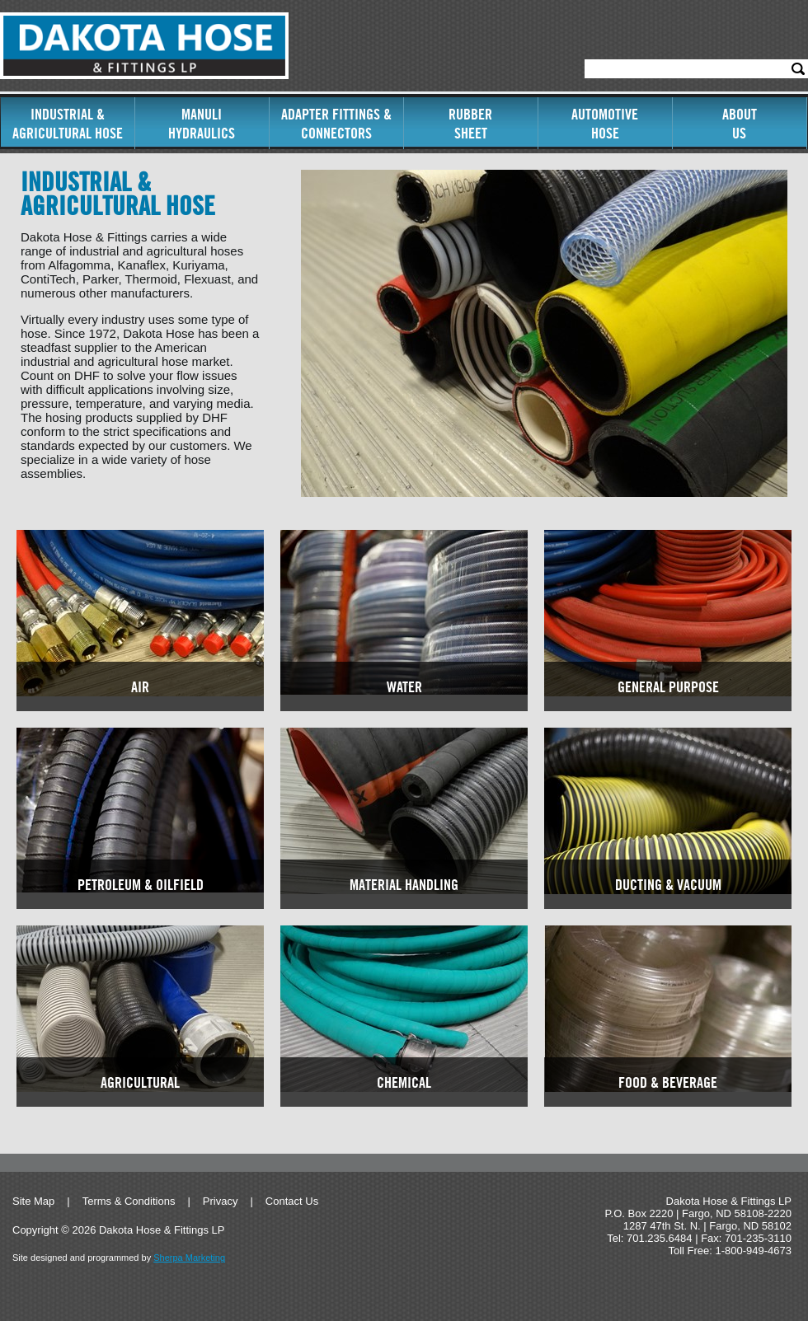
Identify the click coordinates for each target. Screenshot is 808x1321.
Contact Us (291, 1201)
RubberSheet (470, 124)
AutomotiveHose (604, 124)
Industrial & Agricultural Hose (67, 124)
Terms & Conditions (129, 1201)
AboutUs (739, 124)
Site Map (33, 1201)
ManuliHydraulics (201, 124)
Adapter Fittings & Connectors (336, 124)
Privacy (220, 1201)
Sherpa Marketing (189, 1257)
